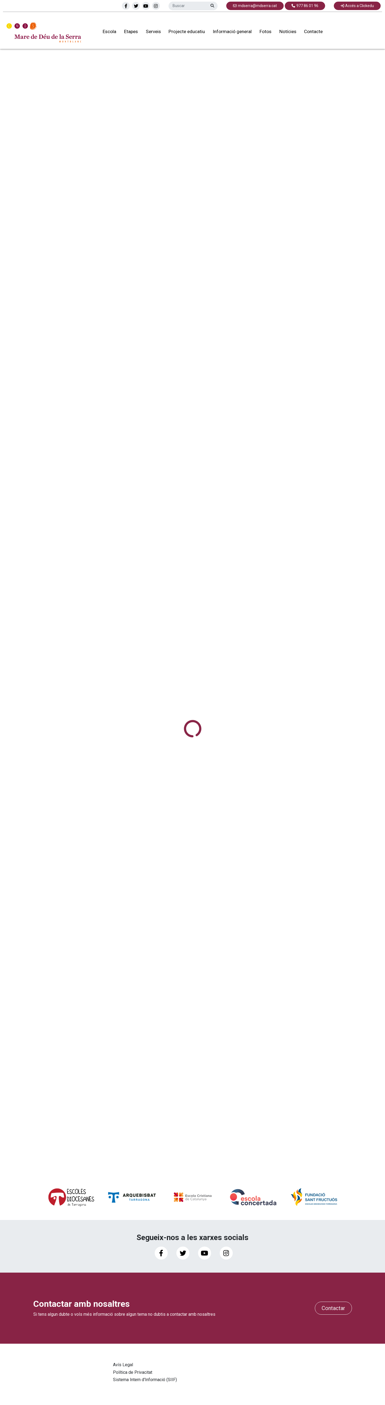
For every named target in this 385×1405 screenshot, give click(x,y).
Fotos (263, 32)
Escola (107, 32)
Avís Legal (123, 1364)
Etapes (129, 32)
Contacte (311, 32)
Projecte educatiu (184, 32)
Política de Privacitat (132, 1372)
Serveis (151, 32)
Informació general (230, 32)
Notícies (285, 32)
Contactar (333, 1308)
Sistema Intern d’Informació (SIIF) (145, 1379)
